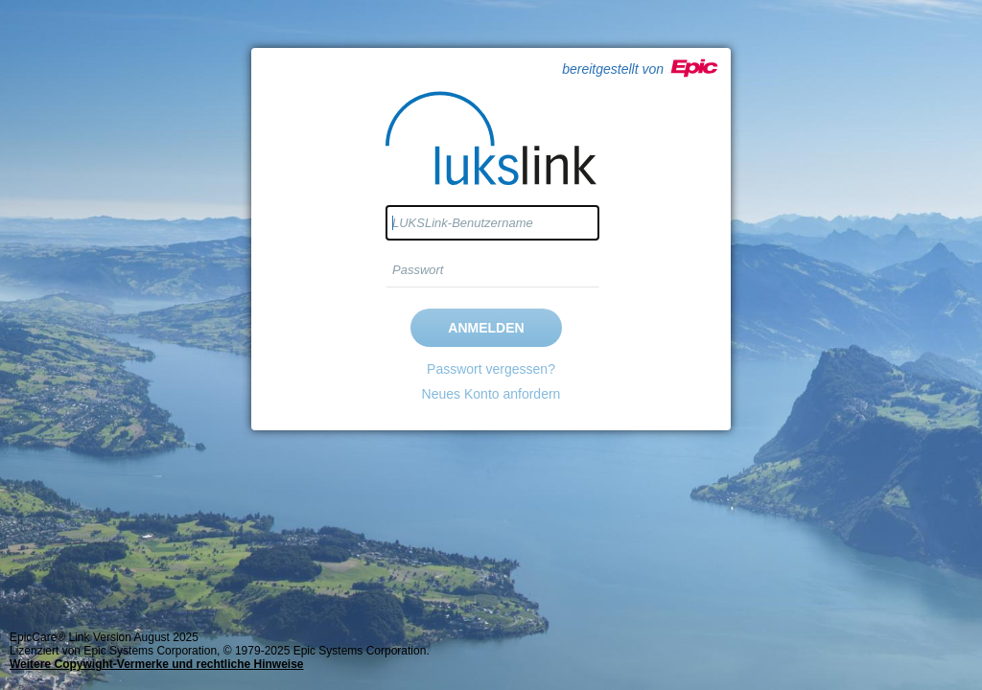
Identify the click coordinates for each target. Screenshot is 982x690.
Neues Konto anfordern (491, 394)
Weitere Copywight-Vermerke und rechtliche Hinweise (157, 664)
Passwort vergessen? (491, 369)
